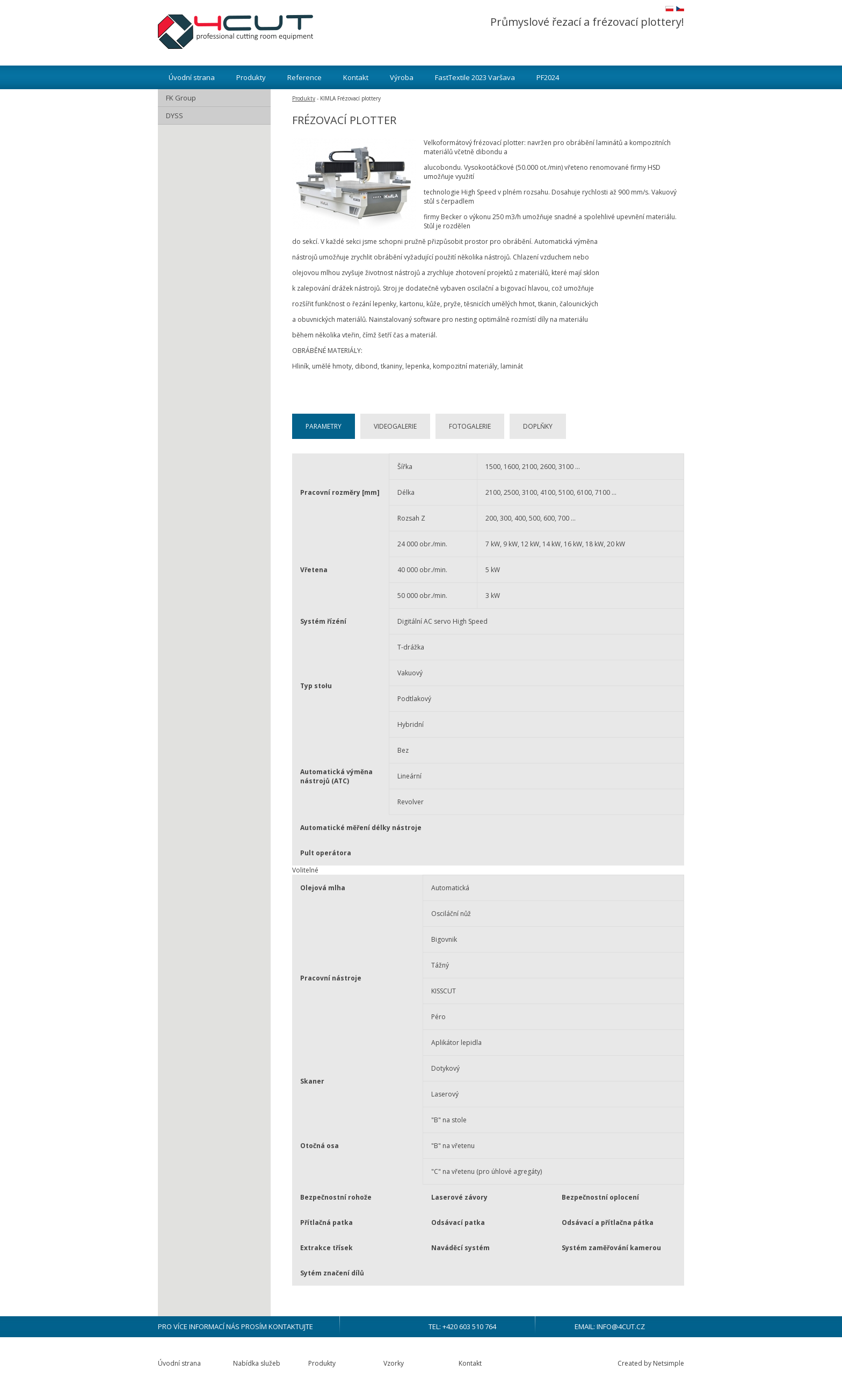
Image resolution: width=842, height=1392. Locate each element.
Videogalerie (395, 426)
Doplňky (538, 426)
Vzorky (393, 1363)
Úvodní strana (192, 77)
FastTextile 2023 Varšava (475, 77)
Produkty (251, 77)
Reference (304, 77)
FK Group (181, 98)
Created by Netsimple (651, 1363)
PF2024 (547, 77)
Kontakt (355, 77)
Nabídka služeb (256, 1363)
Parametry (324, 426)
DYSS (174, 115)
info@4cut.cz (621, 1326)
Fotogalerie (470, 426)
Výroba (401, 77)
